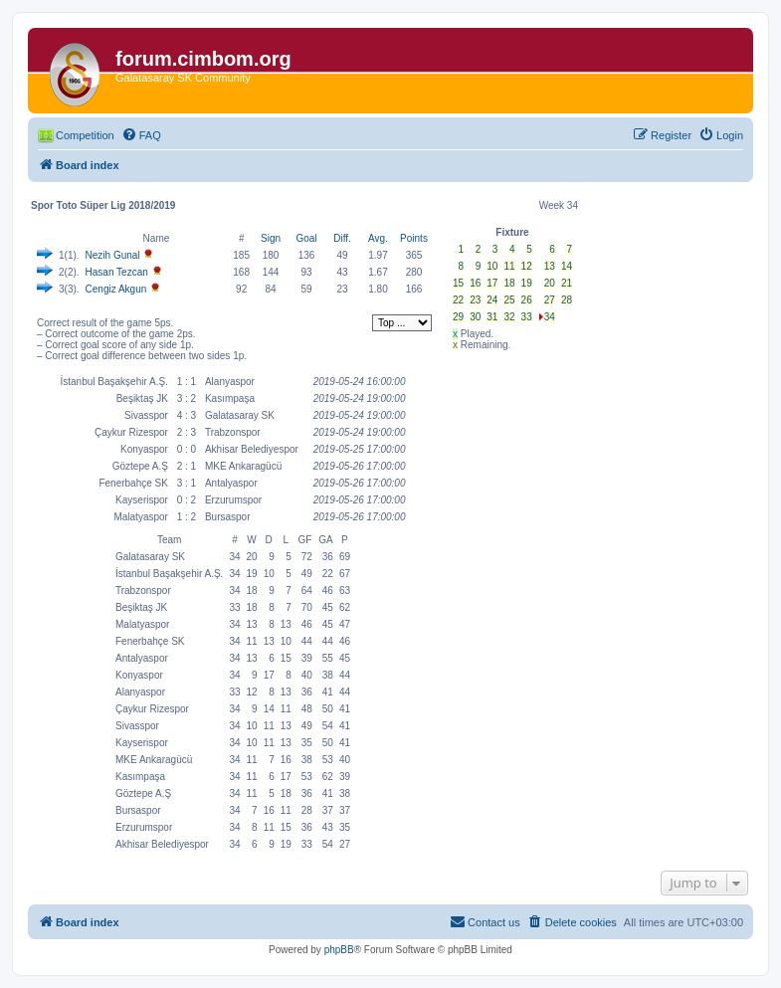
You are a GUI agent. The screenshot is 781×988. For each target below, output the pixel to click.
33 (526, 316)
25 (508, 300)
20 (549, 283)
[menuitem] (141, 135)
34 (549, 316)
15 (458, 283)
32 (508, 316)
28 (566, 300)
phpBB (339, 949)
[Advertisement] (512, 480)
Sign (271, 238)
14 (566, 266)
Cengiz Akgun (116, 289)
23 (475, 300)
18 (508, 283)
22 (458, 300)
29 (458, 316)
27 (549, 300)
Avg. (378, 238)
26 (526, 300)
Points (414, 238)
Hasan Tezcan (117, 272)
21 (566, 283)
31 (492, 316)
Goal (305, 238)
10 (492, 266)
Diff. (342, 238)
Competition (85, 135)
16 (475, 283)
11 (508, 266)
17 (492, 283)
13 (549, 266)
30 (475, 316)
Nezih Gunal (113, 255)
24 (492, 300)
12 (526, 266)
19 (526, 283)
